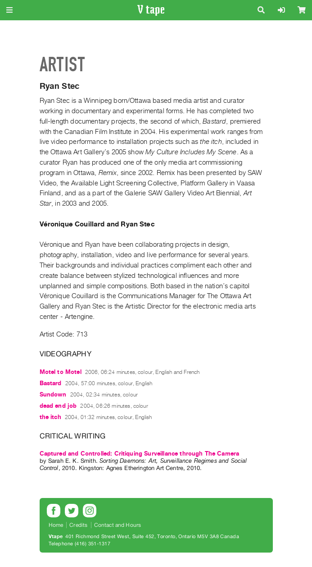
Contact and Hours (117, 525)
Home (56, 525)
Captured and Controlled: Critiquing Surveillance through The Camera (140, 453)
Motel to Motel (60, 372)
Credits (78, 525)
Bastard (51, 383)
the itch (50, 417)
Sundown (53, 394)
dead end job (58, 405)
